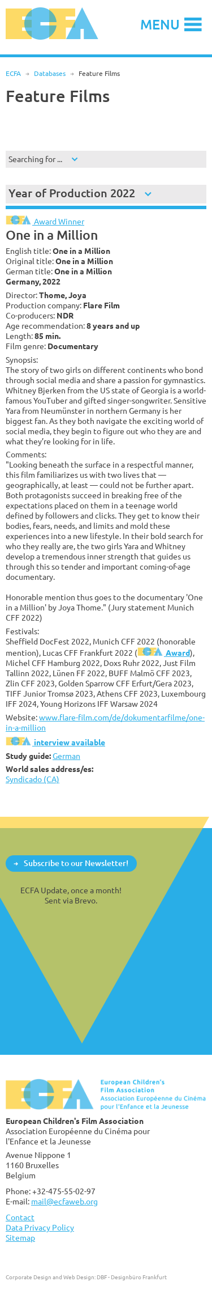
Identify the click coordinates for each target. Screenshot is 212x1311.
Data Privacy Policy (40, 1227)
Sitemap (20, 1237)
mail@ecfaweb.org (64, 1201)
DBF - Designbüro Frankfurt (132, 1277)
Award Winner (45, 221)
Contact (20, 1217)
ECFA (13, 73)
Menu (160, 24)
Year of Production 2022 (71, 193)
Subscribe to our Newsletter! (76, 863)
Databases (50, 73)
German (66, 756)
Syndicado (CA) (32, 779)
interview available (55, 742)
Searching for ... (35, 159)
